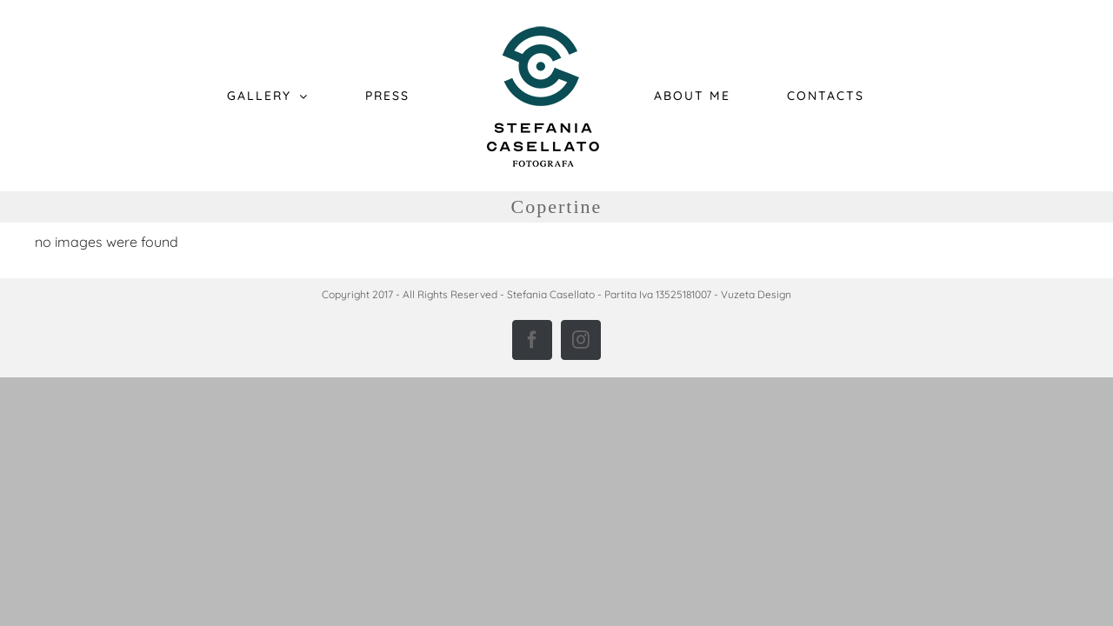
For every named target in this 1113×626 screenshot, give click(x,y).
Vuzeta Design (756, 294)
